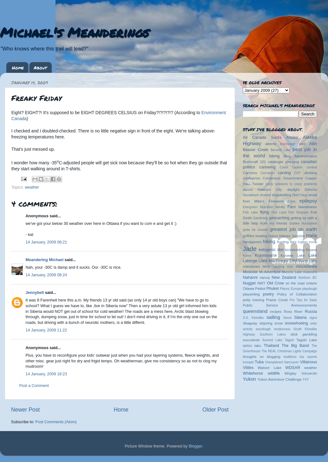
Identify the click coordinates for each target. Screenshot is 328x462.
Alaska (292, 137)
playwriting (251, 294)
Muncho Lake (292, 272)
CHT (297, 173)
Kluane (311, 250)
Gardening (260, 218)
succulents (251, 340)
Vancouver (291, 362)
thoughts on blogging (261, 357)
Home (18, 67)
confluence (251, 178)
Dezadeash (251, 195)
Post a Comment (34, 385)
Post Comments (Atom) (56, 422)
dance (248, 189)
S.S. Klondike (253, 317)
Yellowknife (309, 373)
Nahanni (250, 277)
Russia (311, 311)
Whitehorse (253, 373)
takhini (247, 346)
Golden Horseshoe (303, 223)
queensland (255, 311)
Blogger (195, 446)
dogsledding (281, 195)
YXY (305, 379)
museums (310, 272)
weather (32, 187)
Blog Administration (300, 156)
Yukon (249, 379)
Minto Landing (273, 266)
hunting (283, 242)
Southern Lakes (273, 334)
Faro (291, 207)
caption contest (304, 167)
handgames (252, 242)
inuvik (313, 242)
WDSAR (292, 368)
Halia (311, 235)
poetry (268, 294)
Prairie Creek (277, 300)
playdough (309, 288)
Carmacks (268, 173)
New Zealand (284, 277)
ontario (311, 283)
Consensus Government (283, 178)
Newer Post (25, 409)
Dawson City (270, 189)
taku (258, 346)
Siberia (300, 317)
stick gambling (303, 334)
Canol (284, 167)
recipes (276, 311)
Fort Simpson (298, 212)
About (40, 67)
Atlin (313, 144)
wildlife (274, 373)
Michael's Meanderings (74, 32)
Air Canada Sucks (262, 137)
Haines (273, 236)
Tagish (289, 340)
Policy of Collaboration (297, 294)
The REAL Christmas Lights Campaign (289, 351)
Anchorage (287, 144)
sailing (273, 317)
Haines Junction (292, 236)
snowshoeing (296, 323)
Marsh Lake (307, 261)
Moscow (250, 272)
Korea (247, 255)
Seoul (287, 317)
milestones (251, 266)
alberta (270, 144)
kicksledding (295, 250)
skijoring (265, 323)
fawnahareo (307, 207)
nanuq (265, 277)
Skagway (250, 323)
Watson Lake (269, 368)
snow (278, 323)
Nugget (249, 283)
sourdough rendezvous (273, 329)
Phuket (272, 288)
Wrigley (290, 373)
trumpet (248, 362)
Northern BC (307, 277)
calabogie (276, 162)
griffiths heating (255, 236)
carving (284, 173)
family (280, 207)
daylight (293, 189)
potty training (253, 300)
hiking (269, 241)
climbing (310, 173)
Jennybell (35, 292)
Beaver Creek (255, 150)
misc (290, 266)
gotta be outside (255, 229)
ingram (303, 242)
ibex (293, 242)
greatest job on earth (293, 229)
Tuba (259, 362)
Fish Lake (250, 212)
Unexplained (274, 362)
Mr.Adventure (269, 272)
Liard (263, 261)
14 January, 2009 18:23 (46, 374)
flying (264, 212)
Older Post (215, 409)
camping (292, 162)
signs (313, 317)
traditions (290, 357)
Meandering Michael (44, 260)
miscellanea (306, 266)
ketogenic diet (271, 250)
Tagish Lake (306, 340)
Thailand (271, 345)
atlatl (302, 144)
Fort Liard (279, 212)
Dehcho (311, 189)
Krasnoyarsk (266, 255)
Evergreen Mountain (258, 207)
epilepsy (308, 200)
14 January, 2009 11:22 (46, 330)
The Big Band (295, 345)
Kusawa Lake (293, 255)
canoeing (267, 167)
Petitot (260, 288)
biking (274, 156)
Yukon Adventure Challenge (279, 379)
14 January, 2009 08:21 (46, 242)
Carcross (250, 173)
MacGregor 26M (282, 261)
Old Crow (275, 283)
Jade (250, 248)
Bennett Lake (280, 150)
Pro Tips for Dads (303, 300)
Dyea (292, 201)
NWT (261, 283)
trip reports (308, 357)
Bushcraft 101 (254, 162)
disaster (265, 195)
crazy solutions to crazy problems (291, 184)
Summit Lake (272, 340)
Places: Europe (290, 288)
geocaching (279, 218)
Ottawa (248, 288)
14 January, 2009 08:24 (46, 275)
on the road (294, 283)
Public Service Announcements (280, 305)
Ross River (293, 311)
